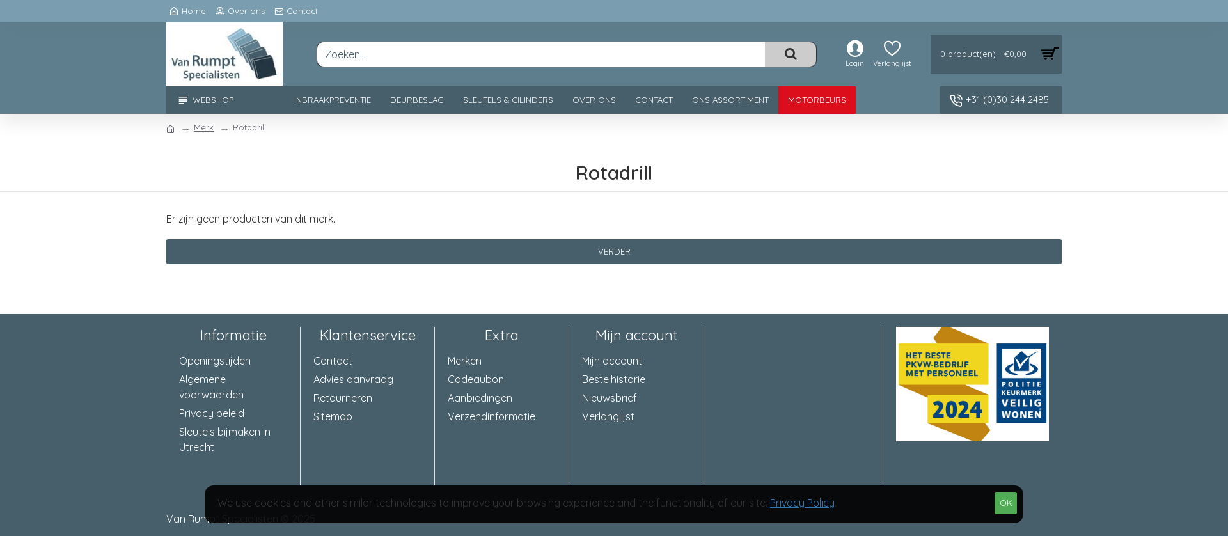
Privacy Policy (802, 502)
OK (1006, 503)
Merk (204, 127)
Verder (614, 251)
